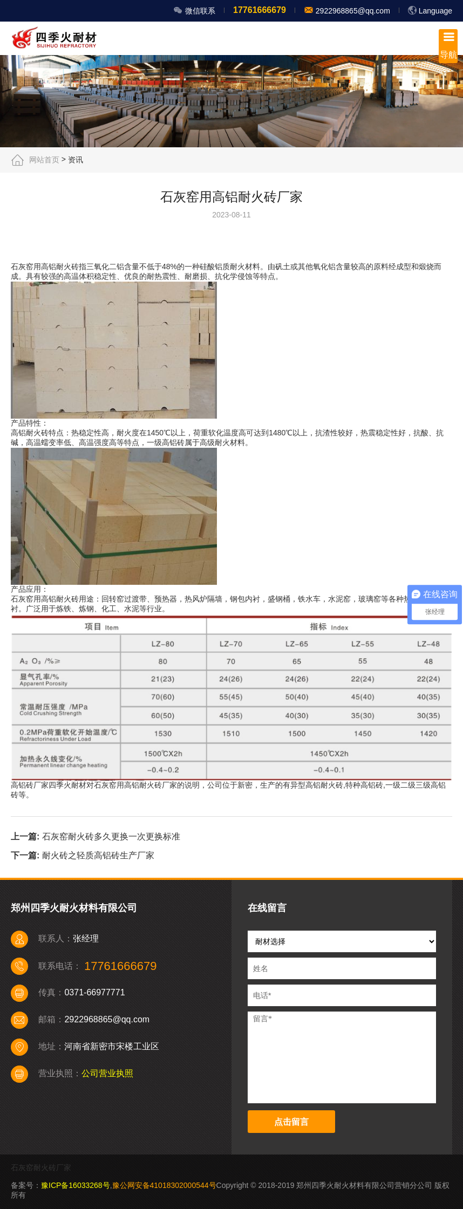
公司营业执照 (107, 1073)
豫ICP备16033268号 (75, 1185)
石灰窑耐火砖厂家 (41, 1167)
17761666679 (259, 10)
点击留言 (291, 1121)
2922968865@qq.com (352, 10)
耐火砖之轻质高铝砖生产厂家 (98, 855)
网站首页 (44, 159)
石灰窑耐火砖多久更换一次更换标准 (111, 836)
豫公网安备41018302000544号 (164, 1185)
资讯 (75, 159)
